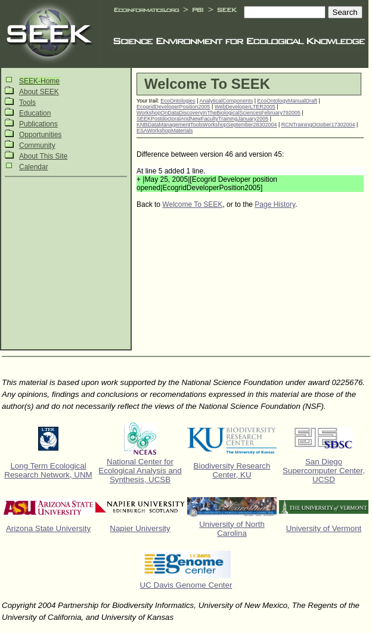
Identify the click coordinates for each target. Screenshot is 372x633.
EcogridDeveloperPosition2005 (173, 107)
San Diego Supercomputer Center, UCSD (324, 470)
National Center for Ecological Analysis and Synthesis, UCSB (139, 470)
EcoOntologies (178, 101)
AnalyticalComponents (226, 101)
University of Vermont (324, 528)
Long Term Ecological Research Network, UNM (48, 470)
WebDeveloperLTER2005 (245, 107)
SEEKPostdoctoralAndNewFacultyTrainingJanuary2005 (202, 119)
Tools (27, 102)
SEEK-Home (39, 81)
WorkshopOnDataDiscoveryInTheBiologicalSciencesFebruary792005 (218, 113)
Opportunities (40, 135)
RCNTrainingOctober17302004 (318, 125)
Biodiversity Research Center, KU (232, 470)
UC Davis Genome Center (186, 585)
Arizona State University (48, 528)
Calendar (33, 167)
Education (35, 113)
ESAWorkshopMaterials (165, 131)
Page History (275, 204)
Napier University (140, 528)
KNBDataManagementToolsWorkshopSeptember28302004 (207, 125)
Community (37, 145)
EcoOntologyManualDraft (288, 101)
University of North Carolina (232, 529)
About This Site (43, 156)
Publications (38, 124)
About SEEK (39, 92)
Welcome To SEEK (192, 204)
